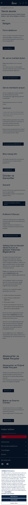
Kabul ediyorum (14, 496)
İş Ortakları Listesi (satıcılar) (7, 493)
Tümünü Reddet (14, 499)
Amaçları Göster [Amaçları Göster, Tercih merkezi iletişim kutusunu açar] (14, 503)
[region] (14, 487)
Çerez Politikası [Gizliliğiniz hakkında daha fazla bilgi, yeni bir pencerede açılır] (8, 491)
